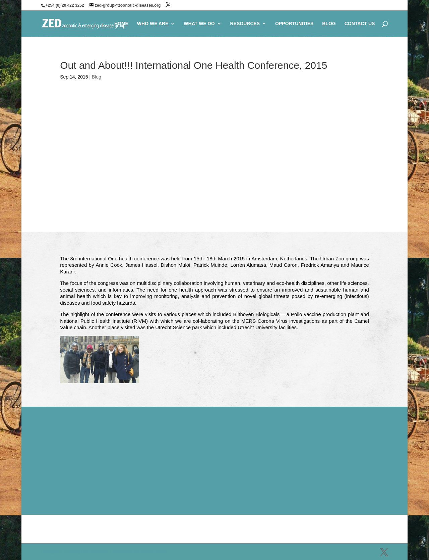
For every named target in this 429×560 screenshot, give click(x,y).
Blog (96, 77)
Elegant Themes (89, 551)
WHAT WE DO (199, 23)
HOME (121, 23)
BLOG (328, 23)
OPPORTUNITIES (294, 23)
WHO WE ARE (153, 23)
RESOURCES (245, 23)
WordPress (154, 551)
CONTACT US (360, 23)
